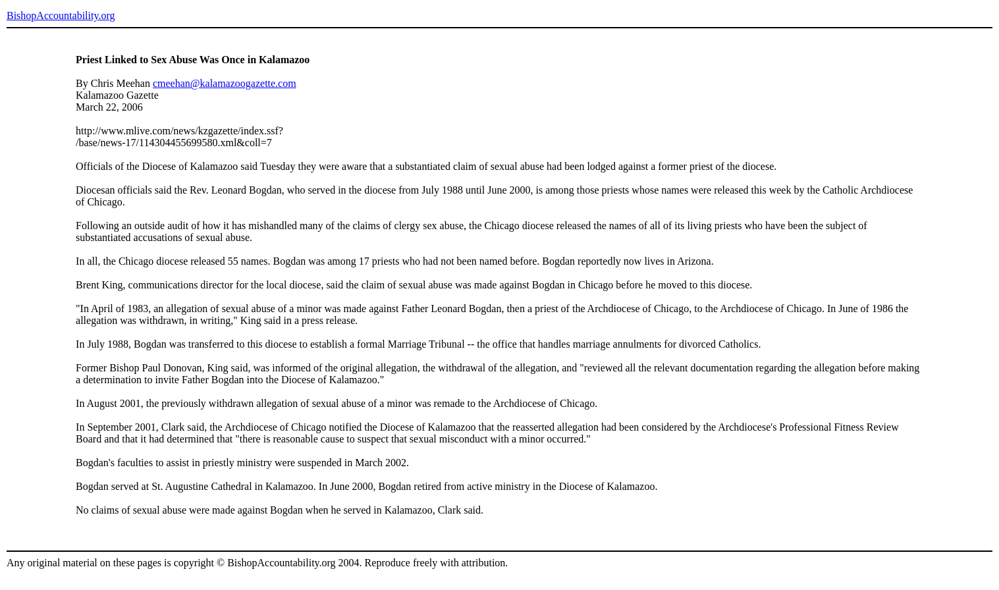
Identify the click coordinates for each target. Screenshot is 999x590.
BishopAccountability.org (61, 15)
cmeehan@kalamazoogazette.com (224, 83)
